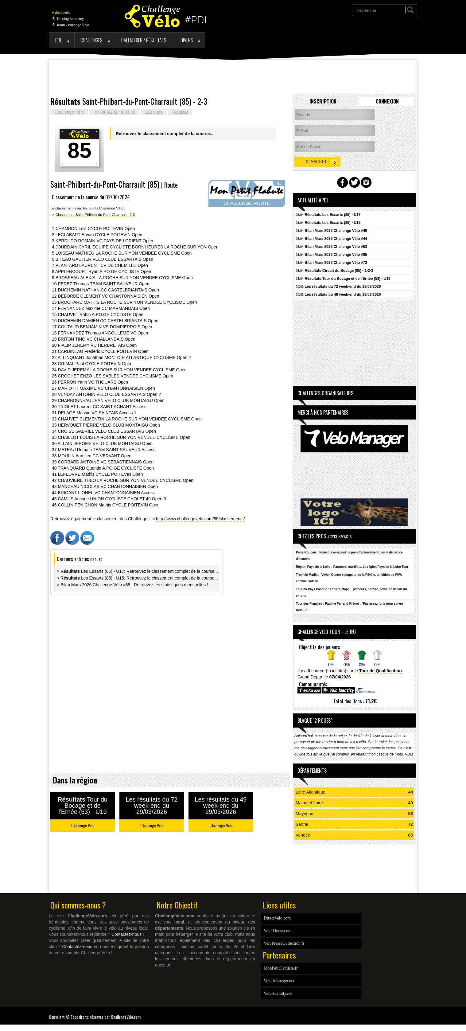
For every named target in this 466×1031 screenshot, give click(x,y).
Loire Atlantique (310, 792)
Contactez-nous (126, 934)
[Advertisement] (233, 77)
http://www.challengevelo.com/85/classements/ (200, 518)
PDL (58, 40)
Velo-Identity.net (278, 993)
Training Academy (68, 19)
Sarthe (302, 824)
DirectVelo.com (277, 918)
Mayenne (304, 813)
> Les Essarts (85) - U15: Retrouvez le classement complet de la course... (137, 578)
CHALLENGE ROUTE (246, 203)
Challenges (91, 40)
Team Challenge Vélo (70, 25)
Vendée (303, 835)
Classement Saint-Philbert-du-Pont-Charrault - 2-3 (95, 215)
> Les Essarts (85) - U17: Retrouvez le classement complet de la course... (137, 571)
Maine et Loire (309, 802)
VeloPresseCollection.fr (284, 943)
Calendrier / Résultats (143, 40)
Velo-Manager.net (279, 980)
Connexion (387, 101)
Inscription (322, 101)
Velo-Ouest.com (278, 930)
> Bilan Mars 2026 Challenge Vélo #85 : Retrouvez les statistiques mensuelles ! (132, 584)
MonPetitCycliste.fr (281, 968)
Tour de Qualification (380, 670)
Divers (187, 40)
